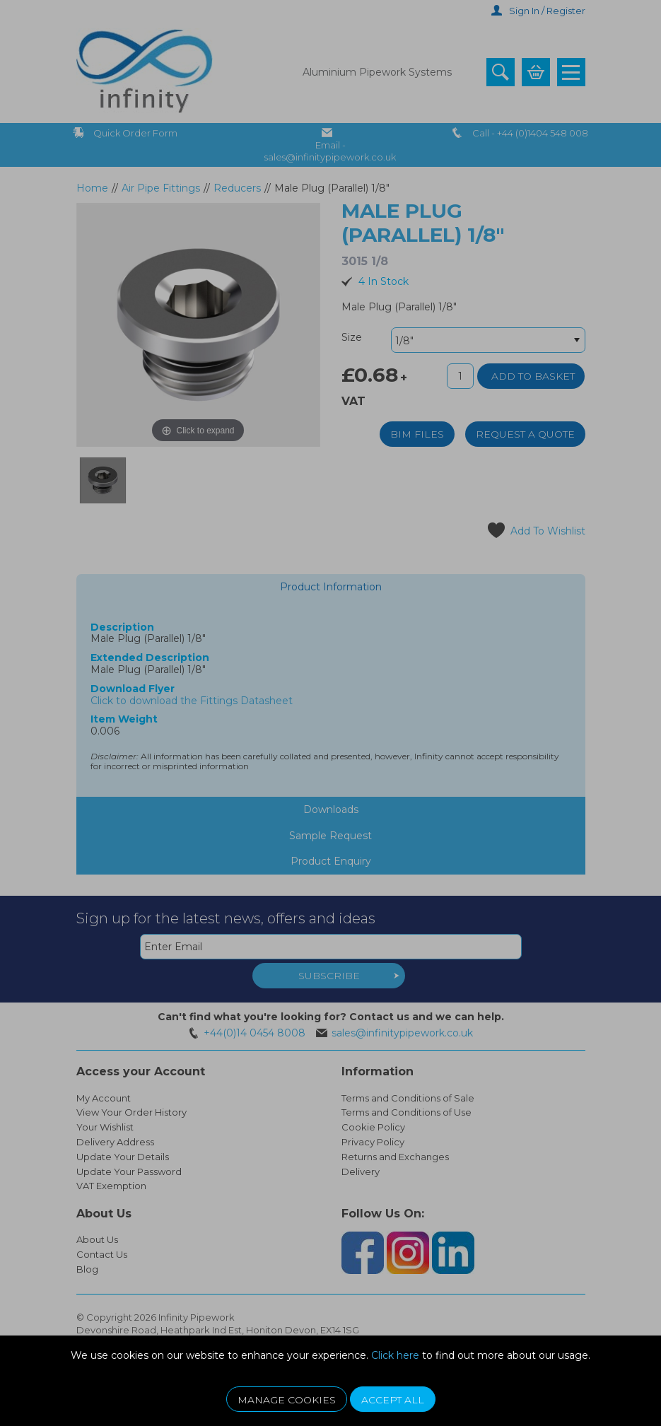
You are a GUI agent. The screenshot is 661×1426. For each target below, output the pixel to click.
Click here (395, 1355)
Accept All (392, 1399)
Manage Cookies (287, 1399)
